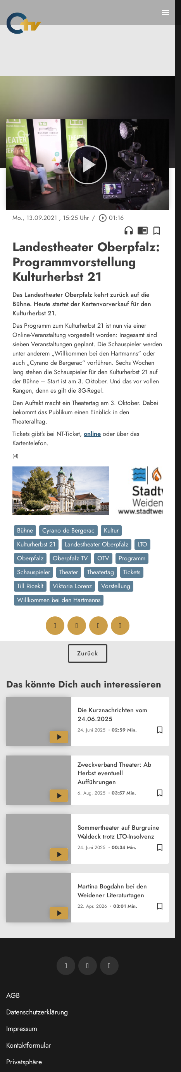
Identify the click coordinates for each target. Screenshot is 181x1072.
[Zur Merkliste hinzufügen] (156, 230)
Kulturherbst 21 (36, 544)
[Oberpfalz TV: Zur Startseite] (23, 23)
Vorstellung (115, 586)
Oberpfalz (30, 558)
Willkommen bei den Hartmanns (58, 600)
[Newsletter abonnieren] (66, 965)
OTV (103, 558)
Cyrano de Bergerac (68, 530)
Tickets (131, 572)
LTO (142, 544)
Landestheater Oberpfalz (96, 544)
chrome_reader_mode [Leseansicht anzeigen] (142, 230)
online (92, 433)
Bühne (25, 530)
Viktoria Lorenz (72, 586)
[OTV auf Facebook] (87, 965)
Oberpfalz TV (70, 558)
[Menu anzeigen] (165, 12)
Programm (132, 558)
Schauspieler (33, 572)
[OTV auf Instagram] (109, 965)
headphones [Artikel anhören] (128, 230)
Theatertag (100, 572)
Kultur (111, 530)
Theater (68, 572)
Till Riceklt (30, 586)
